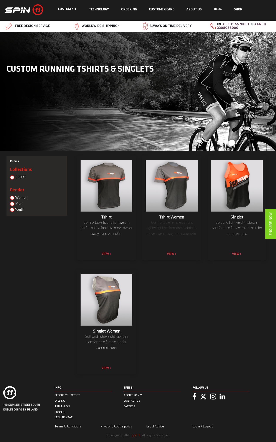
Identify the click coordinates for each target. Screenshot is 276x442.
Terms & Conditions (68, 426)
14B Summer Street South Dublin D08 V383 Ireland (21, 407)
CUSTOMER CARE (161, 9)
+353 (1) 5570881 (236, 24)
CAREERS (129, 406)
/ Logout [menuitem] (207, 426)
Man (18, 204)
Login (196, 426)
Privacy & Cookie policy (116, 426)
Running (60, 412)
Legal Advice (155, 426)
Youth (19, 210)
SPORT (20, 177)
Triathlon (62, 406)
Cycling (60, 400)
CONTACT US (132, 400)
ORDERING (129, 9)
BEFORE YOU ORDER (67, 395)
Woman (21, 198)
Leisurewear (64, 417)
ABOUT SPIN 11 (133, 395)
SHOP (238, 9)
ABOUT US (194, 9)
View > (106, 254)
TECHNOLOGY (99, 9)
